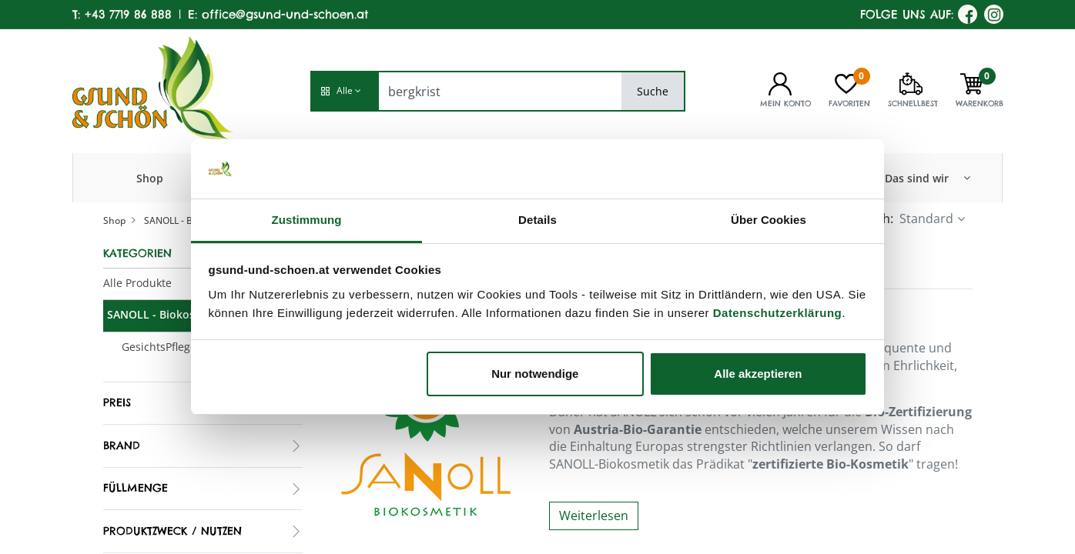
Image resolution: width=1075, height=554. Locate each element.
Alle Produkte (137, 282)
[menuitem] (149, 177)
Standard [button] (926, 218)
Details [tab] (537, 219)
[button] (344, 91)
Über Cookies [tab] (768, 219)
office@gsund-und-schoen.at (285, 14)
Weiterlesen (593, 515)
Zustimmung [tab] (307, 219)
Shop (114, 220)
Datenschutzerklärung (777, 312)
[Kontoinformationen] (780, 82)
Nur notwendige (534, 373)
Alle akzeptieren (758, 373)
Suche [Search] (652, 91)
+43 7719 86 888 (128, 14)
